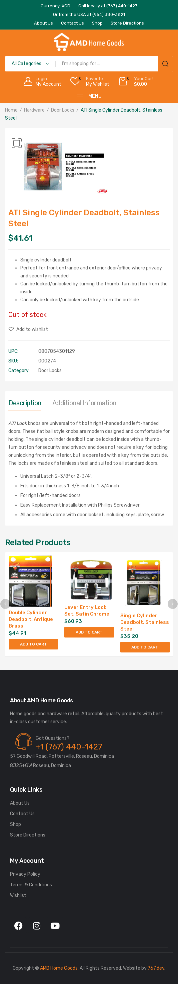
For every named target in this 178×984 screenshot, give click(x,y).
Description (24, 403)
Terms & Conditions (31, 885)
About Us (20, 803)
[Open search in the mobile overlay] (89, 64)
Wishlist (18, 895)
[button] (17, 143)
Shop (15, 824)
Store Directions (27, 835)
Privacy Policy (25, 874)
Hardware (34, 110)
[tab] (24, 404)
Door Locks (62, 110)
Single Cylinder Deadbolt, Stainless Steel (144, 622)
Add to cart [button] (33, 644)
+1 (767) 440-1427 (69, 746)
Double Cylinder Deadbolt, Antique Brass (31, 619)
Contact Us (22, 814)
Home (11, 110)
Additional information (84, 403)
